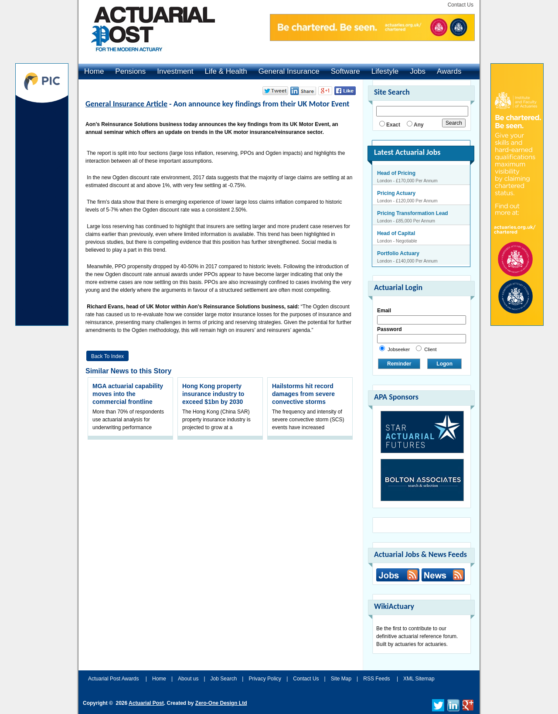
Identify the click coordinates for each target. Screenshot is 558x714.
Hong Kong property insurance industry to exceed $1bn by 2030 (213, 394)
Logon (444, 364)
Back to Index (107, 356)
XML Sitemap (419, 679)
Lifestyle (384, 71)
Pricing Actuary (396, 193)
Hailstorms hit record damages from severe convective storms (303, 394)
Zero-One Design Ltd (221, 703)
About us (188, 679)
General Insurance (289, 71)
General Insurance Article (126, 104)
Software (345, 71)
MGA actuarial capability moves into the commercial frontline (127, 394)
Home (94, 71)
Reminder (399, 364)
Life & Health (225, 71)
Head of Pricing (396, 173)
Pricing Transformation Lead (412, 213)
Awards (449, 71)
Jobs (417, 71)
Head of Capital (396, 233)
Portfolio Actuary (398, 253)
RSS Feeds (376, 679)
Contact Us (460, 5)
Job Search (224, 679)
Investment (175, 71)
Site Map (341, 679)
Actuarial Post (146, 703)
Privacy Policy (264, 679)
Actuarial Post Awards (114, 679)
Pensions (130, 71)
